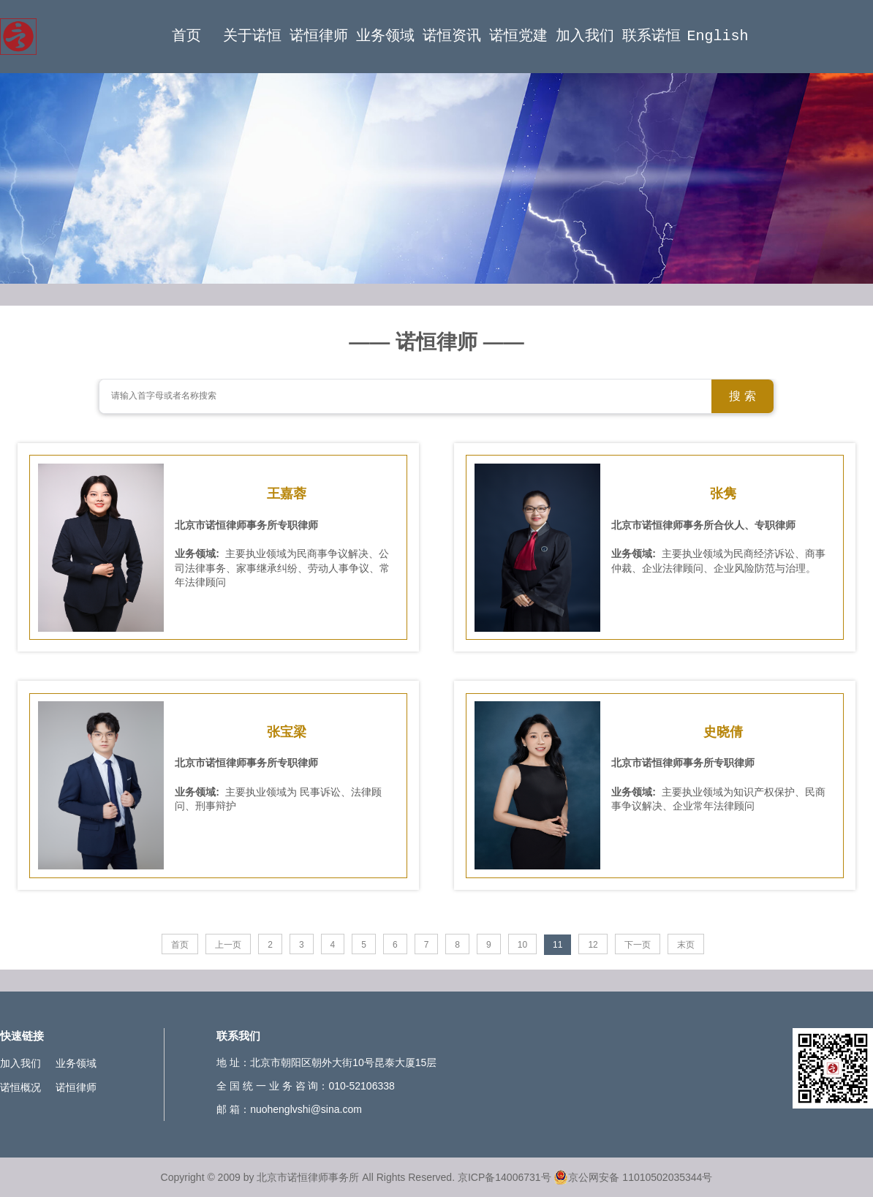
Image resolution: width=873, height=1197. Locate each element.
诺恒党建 (518, 36)
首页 (186, 36)
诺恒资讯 (452, 36)
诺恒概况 (20, 1087)
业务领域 (385, 36)
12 (592, 945)
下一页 (637, 945)
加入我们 (585, 36)
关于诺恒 (252, 36)
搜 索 (742, 396)
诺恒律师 (319, 36)
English (718, 36)
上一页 (228, 945)
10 (522, 945)
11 (557, 945)
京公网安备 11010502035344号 (632, 1177)
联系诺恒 (651, 36)
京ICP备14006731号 (504, 1177)
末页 (686, 945)
